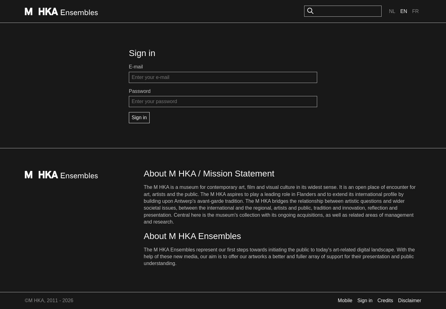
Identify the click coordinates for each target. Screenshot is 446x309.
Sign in (365, 300)
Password (140, 91)
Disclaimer (409, 300)
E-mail (136, 66)
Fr (415, 11)
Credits (385, 300)
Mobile (345, 300)
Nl (392, 11)
